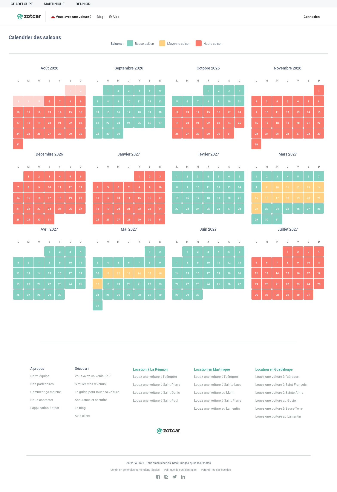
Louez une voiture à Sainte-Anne (279, 392)
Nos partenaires (42, 384)
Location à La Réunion (150, 369)
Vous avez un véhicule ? (92, 376)
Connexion (312, 16)
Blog (100, 16)
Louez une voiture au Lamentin (217, 408)
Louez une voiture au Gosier (276, 400)
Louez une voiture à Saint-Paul (155, 400)
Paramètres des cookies (216, 470)
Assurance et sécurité (91, 400)
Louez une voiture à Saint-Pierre (156, 384)
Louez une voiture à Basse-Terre (279, 408)
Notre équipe (39, 376)
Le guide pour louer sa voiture (97, 392)
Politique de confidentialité (180, 470)
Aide (114, 16)
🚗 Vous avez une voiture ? (71, 16)
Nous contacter (41, 400)
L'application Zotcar (44, 408)
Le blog (80, 408)
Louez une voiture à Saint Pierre (217, 400)
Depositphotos (202, 463)
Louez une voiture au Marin (214, 392)
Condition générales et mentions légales (135, 470)
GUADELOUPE (22, 4)
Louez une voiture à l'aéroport (155, 376)
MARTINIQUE (54, 4)
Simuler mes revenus (90, 384)
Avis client (82, 415)
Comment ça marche (45, 392)
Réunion (83, 4)
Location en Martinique (212, 369)
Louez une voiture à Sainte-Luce (217, 384)
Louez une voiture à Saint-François (281, 384)
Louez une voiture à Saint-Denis (156, 392)
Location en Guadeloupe (274, 369)
